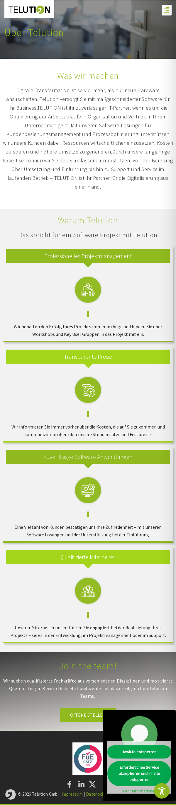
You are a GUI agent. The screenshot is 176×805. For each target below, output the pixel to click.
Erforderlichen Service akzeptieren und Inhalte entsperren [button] (139, 773)
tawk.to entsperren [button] (139, 751)
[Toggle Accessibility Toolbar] (161, 790)
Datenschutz (99, 794)
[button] (167, 10)
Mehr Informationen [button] (139, 791)
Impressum (72, 794)
